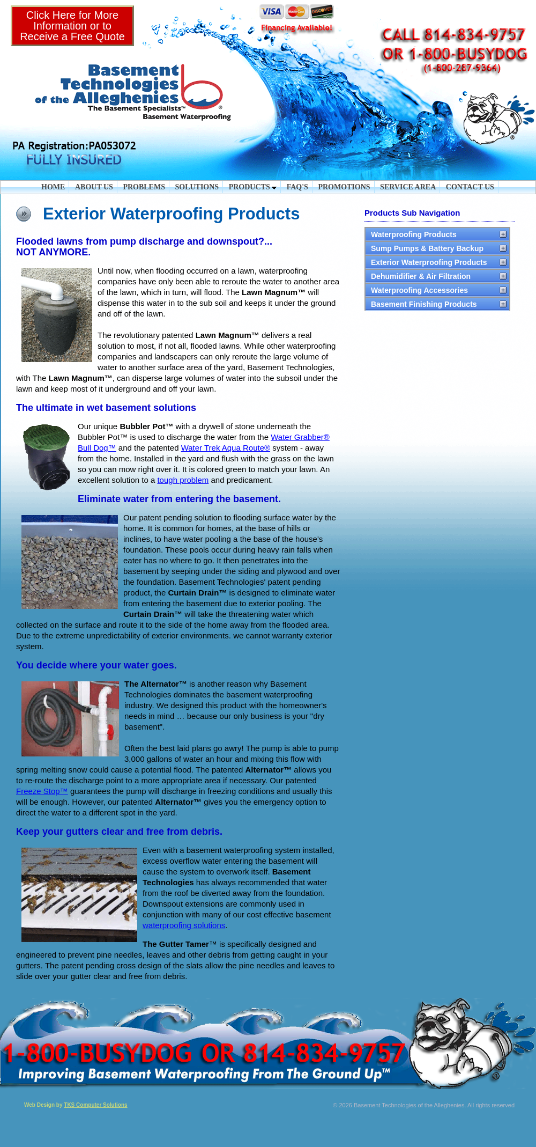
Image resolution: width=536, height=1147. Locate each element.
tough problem (183, 479)
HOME (53, 187)
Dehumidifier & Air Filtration (421, 276)
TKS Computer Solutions (95, 1105)
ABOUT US (94, 187)
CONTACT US (470, 187)
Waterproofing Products (414, 234)
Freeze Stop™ (42, 791)
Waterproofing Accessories (419, 290)
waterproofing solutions (184, 925)
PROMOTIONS (344, 187)
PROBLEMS (144, 187)
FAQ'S (297, 187)
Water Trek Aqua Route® (225, 447)
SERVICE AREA (408, 187)
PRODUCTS (253, 187)
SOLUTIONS (197, 187)
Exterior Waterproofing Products (429, 262)
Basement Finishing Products (424, 304)
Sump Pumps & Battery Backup (427, 248)
